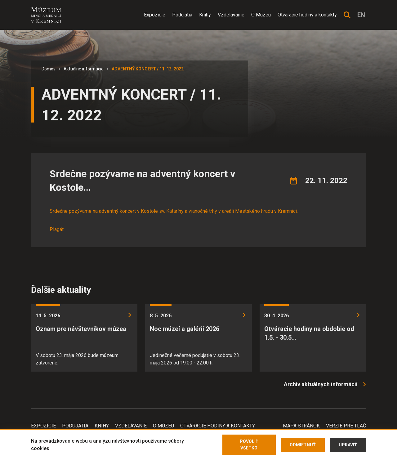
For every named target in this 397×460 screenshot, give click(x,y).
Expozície (154, 15)
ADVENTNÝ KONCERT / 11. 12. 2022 (148, 68)
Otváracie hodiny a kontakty (307, 15)
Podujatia (182, 15)
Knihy (205, 15)
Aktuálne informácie (84, 68)
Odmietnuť (303, 444)
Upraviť (348, 444)
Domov (49, 68)
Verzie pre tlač (346, 426)
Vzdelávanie (231, 15)
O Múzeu (261, 15)
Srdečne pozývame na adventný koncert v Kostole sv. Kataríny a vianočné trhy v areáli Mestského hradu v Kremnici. (174, 211)
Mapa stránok (301, 426)
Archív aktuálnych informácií (321, 384)
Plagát (57, 229)
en (361, 15)
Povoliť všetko (249, 444)
